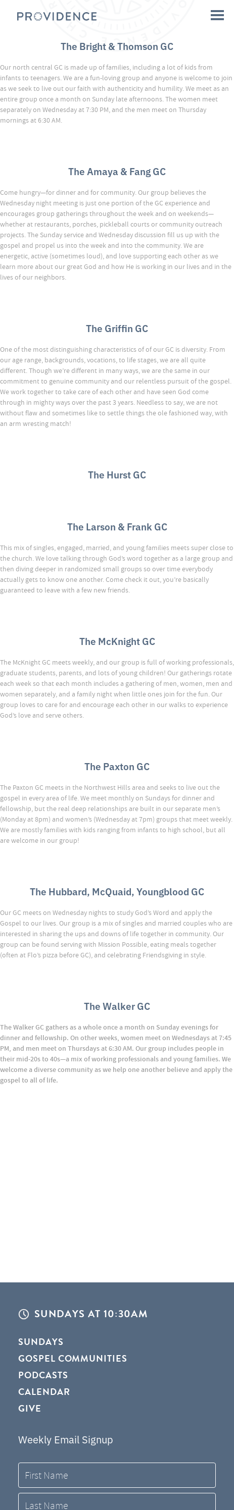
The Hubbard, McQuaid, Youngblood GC (117, 891)
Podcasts (43, 1375)
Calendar (44, 1391)
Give (29, 1408)
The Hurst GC (117, 474)
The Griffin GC (117, 328)
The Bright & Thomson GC (117, 45)
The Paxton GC (117, 766)
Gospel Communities (72, 1358)
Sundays (41, 1342)
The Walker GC (117, 1005)
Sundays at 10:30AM (91, 1314)
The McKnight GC (117, 641)
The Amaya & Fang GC (117, 171)
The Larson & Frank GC (117, 526)
